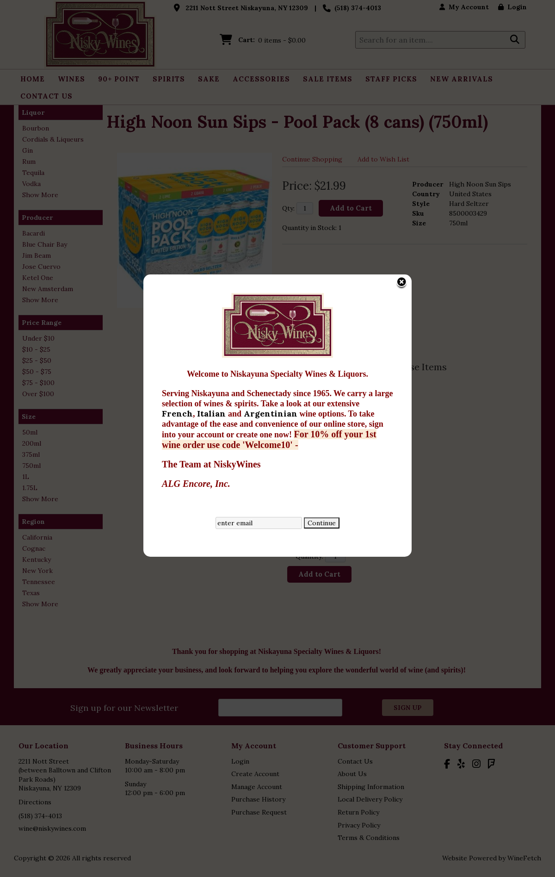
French (153, 310)
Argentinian (247, 310)
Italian (188, 310)
